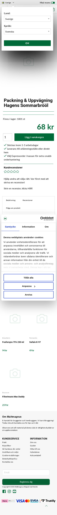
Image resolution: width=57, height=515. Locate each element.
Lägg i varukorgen (34, 137)
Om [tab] (47, 226)
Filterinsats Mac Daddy (13, 396)
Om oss (33, 442)
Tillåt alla (28, 277)
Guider (33, 445)
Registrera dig (26, 482)
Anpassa (28, 286)
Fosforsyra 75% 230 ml (13, 342)
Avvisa (28, 294)
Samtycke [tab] (10, 226)
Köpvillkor (6, 445)
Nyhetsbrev (35, 452)
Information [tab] (28, 226)
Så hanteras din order (11, 449)
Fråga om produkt (13, 208)
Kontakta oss (7, 462)
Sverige (8, 2)
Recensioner (28, 200)
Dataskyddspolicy (9, 459)
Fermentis (33, 338)
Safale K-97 (35, 342)
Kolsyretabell (35, 455)
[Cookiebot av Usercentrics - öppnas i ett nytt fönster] (41, 219)
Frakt (4, 442)
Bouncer (5, 392)
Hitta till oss (35, 449)
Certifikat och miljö (10, 452)
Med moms (47, 3)
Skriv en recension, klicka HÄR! (18, 188)
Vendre (35, 487)
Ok (27, 43)
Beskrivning (10, 200)
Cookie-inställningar (10, 455)
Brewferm (6, 338)
